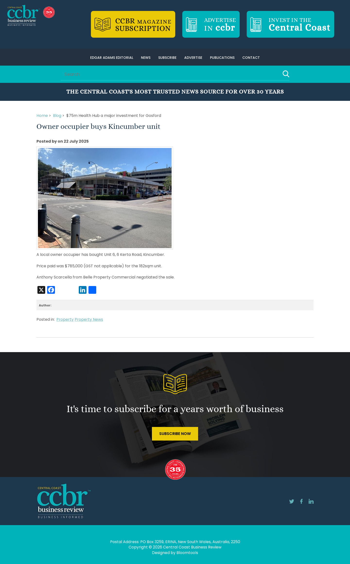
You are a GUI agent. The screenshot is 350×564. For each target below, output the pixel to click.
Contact (251, 57)
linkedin (311, 501)
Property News (89, 319)
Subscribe (167, 57)
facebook (301, 501)
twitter (291, 501)
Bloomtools (187, 552)
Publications (222, 57)
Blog (57, 115)
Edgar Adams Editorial (111, 57)
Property (65, 319)
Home (42, 115)
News (145, 57)
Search (286, 74)
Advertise (193, 57)
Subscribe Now (175, 433)
